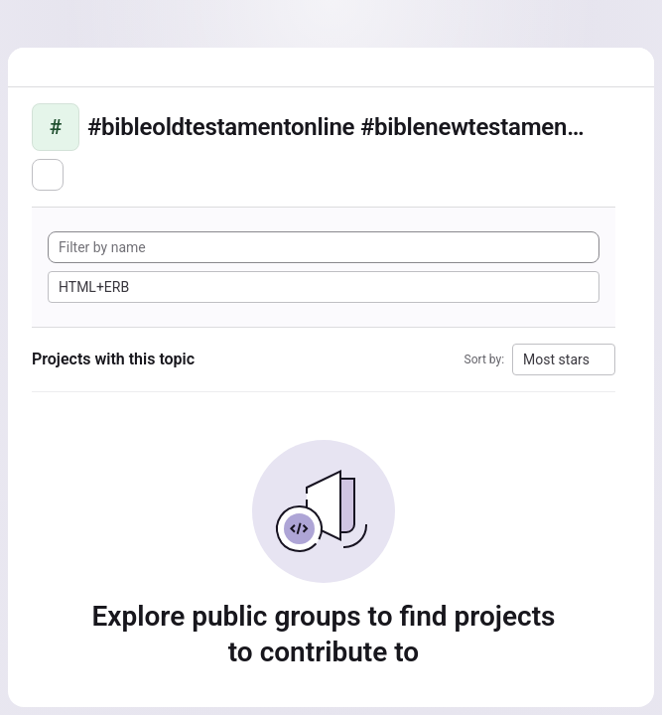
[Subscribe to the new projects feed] (48, 175)
